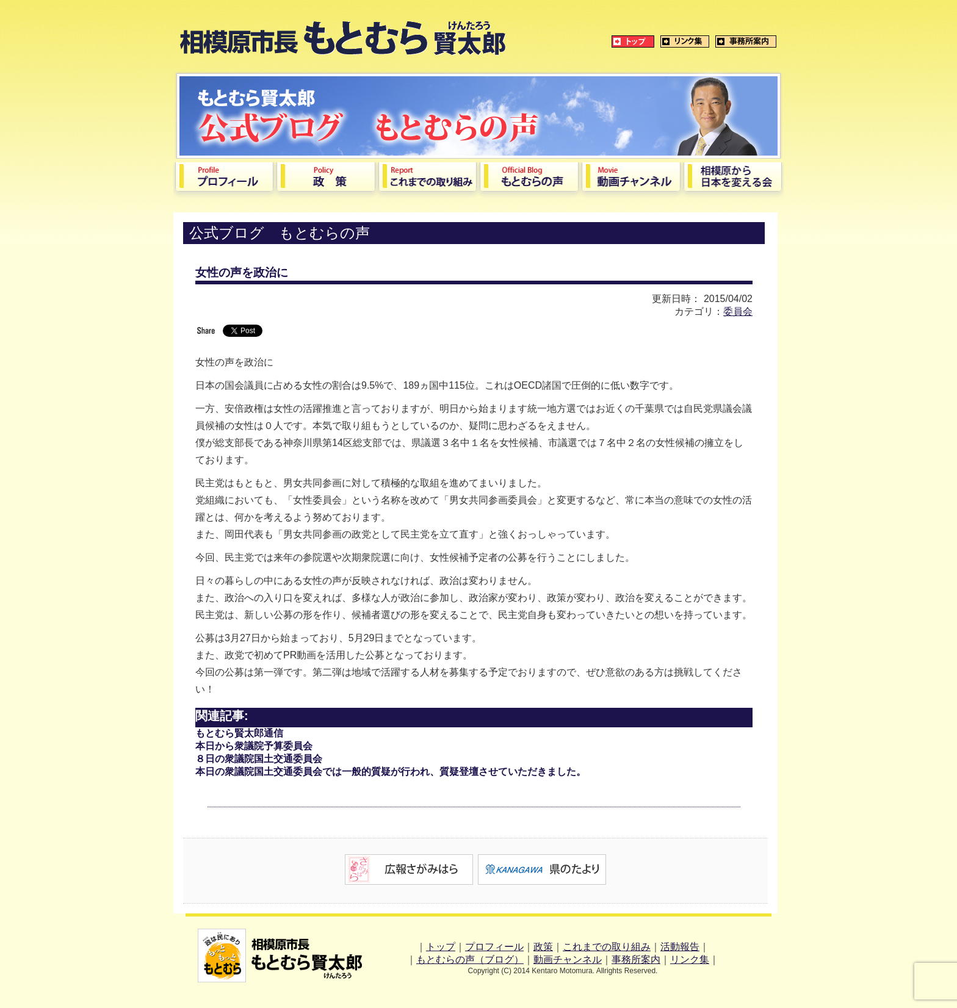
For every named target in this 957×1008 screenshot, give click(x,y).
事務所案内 (636, 959)
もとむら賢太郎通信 (239, 733)
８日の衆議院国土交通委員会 (258, 759)
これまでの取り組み (607, 946)
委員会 (738, 311)
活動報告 (679, 946)
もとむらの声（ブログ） (470, 959)
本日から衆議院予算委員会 (253, 746)
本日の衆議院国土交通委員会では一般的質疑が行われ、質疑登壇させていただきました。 (390, 771)
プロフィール (494, 946)
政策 (543, 946)
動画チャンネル (567, 959)
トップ (440, 946)
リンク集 (689, 959)
